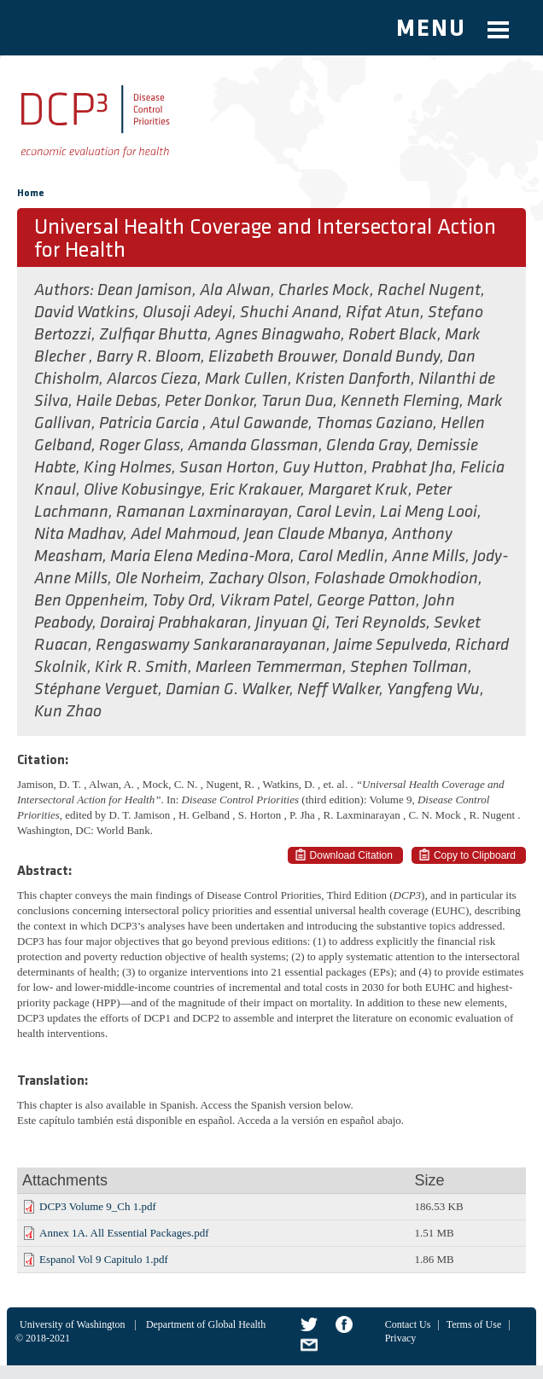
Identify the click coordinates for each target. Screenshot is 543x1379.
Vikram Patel (264, 601)
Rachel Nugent (429, 290)
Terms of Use (474, 1324)
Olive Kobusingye (142, 490)
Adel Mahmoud (183, 534)
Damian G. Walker (227, 689)
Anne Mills (428, 556)
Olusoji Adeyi (187, 313)
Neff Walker (338, 689)
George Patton (366, 601)
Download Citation (351, 855)
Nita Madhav (78, 534)
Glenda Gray (367, 446)
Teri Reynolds (380, 623)
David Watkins (84, 313)
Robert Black (392, 335)
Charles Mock (324, 290)
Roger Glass (139, 446)
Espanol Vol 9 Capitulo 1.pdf (103, 1259)
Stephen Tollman (409, 667)
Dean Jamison (144, 290)
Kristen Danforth (353, 379)
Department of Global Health (206, 1324)
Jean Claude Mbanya (314, 534)
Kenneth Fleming (400, 401)
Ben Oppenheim (89, 601)
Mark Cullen (246, 379)
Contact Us (408, 1324)
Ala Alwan (235, 290)
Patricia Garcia (150, 423)
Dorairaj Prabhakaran (174, 623)
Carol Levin (334, 512)
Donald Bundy (391, 357)
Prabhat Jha (411, 468)
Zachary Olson (257, 579)
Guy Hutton (323, 468)
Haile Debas (116, 401)
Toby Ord (182, 601)
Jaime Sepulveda (390, 645)
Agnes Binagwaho (278, 335)
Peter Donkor (209, 401)
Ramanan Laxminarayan (202, 512)
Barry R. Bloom (148, 357)
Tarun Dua (297, 401)
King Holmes (128, 468)
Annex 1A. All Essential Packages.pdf (124, 1232)
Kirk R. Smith (141, 667)
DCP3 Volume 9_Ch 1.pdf (97, 1206)
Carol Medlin (341, 556)
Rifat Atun (383, 313)
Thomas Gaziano (374, 423)
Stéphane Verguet (96, 689)
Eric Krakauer (255, 490)
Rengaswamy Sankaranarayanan (211, 645)
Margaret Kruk (358, 490)
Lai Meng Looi (428, 512)
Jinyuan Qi (290, 623)
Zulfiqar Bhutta (153, 335)
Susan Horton (227, 468)
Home (30, 193)
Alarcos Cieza (152, 379)
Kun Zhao (68, 712)
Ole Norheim (158, 579)
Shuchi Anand (289, 313)
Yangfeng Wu (433, 689)
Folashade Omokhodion (396, 579)
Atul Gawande (259, 423)
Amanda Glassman (253, 446)
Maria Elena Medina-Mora (200, 556)
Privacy (401, 1338)
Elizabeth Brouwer (271, 357)
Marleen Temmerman (269, 667)
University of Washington (72, 1324)
